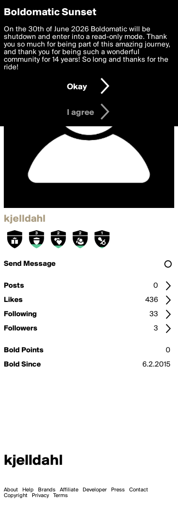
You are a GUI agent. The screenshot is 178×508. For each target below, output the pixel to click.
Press (118, 490)
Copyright (16, 496)
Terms (60, 496)
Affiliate (69, 490)
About (11, 490)
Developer (95, 490)
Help (28, 490)
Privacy (40, 496)
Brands (47, 490)
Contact (138, 490)
